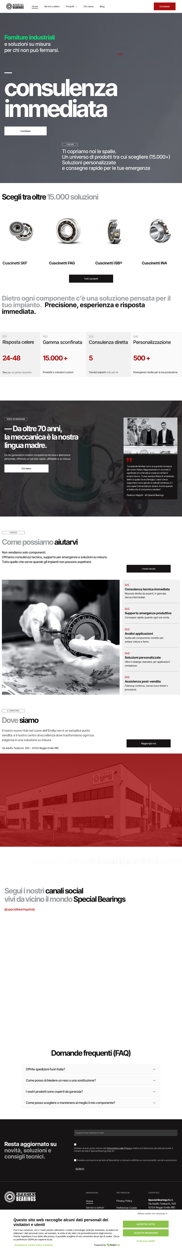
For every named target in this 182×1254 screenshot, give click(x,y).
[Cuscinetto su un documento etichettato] (91, 953)
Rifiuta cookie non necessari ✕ (153, 1213)
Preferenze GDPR (146, 1241)
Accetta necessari (146, 1233)
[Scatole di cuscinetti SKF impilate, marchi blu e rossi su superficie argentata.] (32, 939)
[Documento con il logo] (149, 998)
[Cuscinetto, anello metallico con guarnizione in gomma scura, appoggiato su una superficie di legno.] (32, 998)
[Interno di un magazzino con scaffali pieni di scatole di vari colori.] (149, 939)
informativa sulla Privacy (119, 1148)
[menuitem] (35, 6)
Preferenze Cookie (126, 1207)
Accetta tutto (146, 1224)
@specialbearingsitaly (19, 909)
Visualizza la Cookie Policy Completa (33, 1245)
